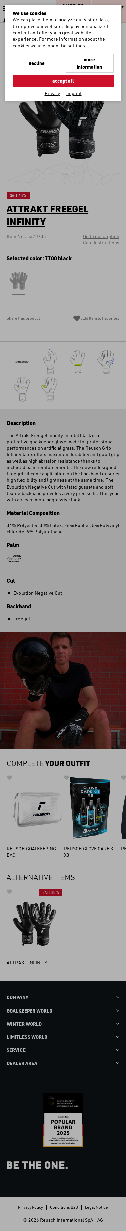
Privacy (52, 93)
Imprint (74, 93)
